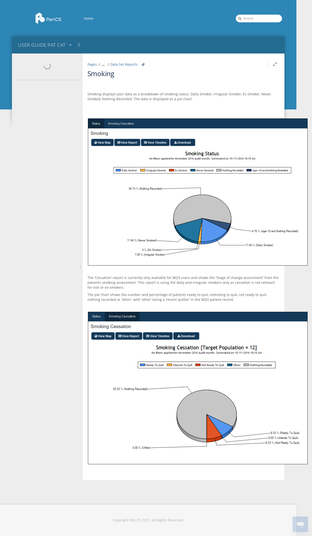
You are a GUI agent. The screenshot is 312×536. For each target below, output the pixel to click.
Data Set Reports (124, 64)
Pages (92, 64)
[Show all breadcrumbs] (103, 64)
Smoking (100, 73)
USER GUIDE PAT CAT (45, 45)
